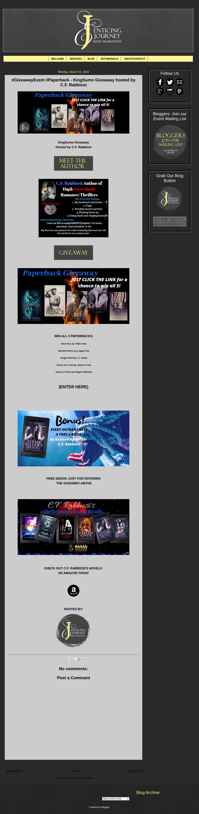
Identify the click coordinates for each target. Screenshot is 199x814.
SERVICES (75, 58)
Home (75, 771)
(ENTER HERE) (74, 386)
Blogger (105, 807)
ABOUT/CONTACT (134, 58)
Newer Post (14, 771)
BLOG (90, 58)
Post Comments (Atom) (81, 778)
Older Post (135, 771)
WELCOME (57, 58)
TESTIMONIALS (109, 58)
